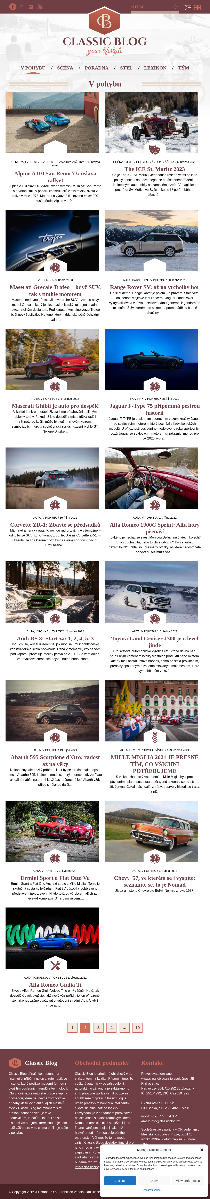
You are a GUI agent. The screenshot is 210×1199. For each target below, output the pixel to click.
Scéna (65, 68)
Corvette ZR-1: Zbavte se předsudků (55, 525)
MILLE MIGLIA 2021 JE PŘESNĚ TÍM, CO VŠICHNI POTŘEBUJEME (155, 764)
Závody (65, 162)
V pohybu (33, 68)
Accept (120, 1180)
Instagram (31, 7)
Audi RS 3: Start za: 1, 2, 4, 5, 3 (55, 638)
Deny (154, 1180)
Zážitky (78, 162)
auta (14, 162)
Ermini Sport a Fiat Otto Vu (55, 878)
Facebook (13, 7)
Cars (136, 280)
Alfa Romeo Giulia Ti (55, 985)
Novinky (136, 398)
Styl (126, 68)
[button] (202, 1150)
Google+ (22, 7)
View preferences (188, 1180)
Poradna (96, 68)
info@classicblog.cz (89, 1167)
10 (137, 1027)
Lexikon (155, 68)
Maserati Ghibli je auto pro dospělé (55, 406)
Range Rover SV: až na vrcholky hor (155, 287)
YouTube (40, 7)
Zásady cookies (151, 1190)
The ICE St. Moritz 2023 (154, 169)
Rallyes (26, 162)
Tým (183, 68)
